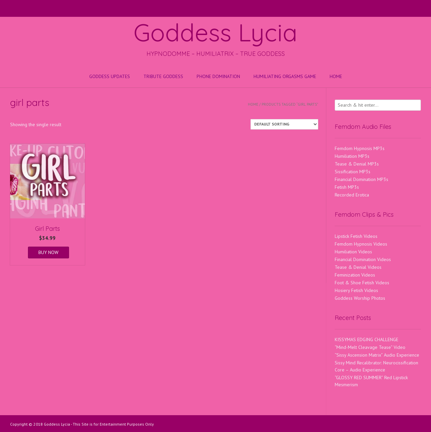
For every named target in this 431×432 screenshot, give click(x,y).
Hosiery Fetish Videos (356, 290)
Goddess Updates (109, 76)
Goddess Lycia (215, 32)
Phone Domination (218, 76)
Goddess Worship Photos (360, 298)
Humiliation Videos (353, 252)
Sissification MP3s (352, 172)
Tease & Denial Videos (358, 267)
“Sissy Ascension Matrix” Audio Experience (377, 355)
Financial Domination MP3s (361, 179)
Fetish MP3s (347, 187)
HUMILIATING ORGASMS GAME (285, 76)
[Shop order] (284, 124)
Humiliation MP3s (352, 156)
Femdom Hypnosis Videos (361, 244)
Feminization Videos (355, 275)
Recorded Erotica (352, 195)
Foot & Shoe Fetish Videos (362, 283)
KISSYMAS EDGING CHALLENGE (366, 339)
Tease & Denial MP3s (357, 164)
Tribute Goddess (163, 76)
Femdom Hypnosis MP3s (360, 148)
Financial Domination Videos (363, 259)
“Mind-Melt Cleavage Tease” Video (370, 347)
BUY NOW (48, 252)
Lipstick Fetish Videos (356, 236)
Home (336, 76)
